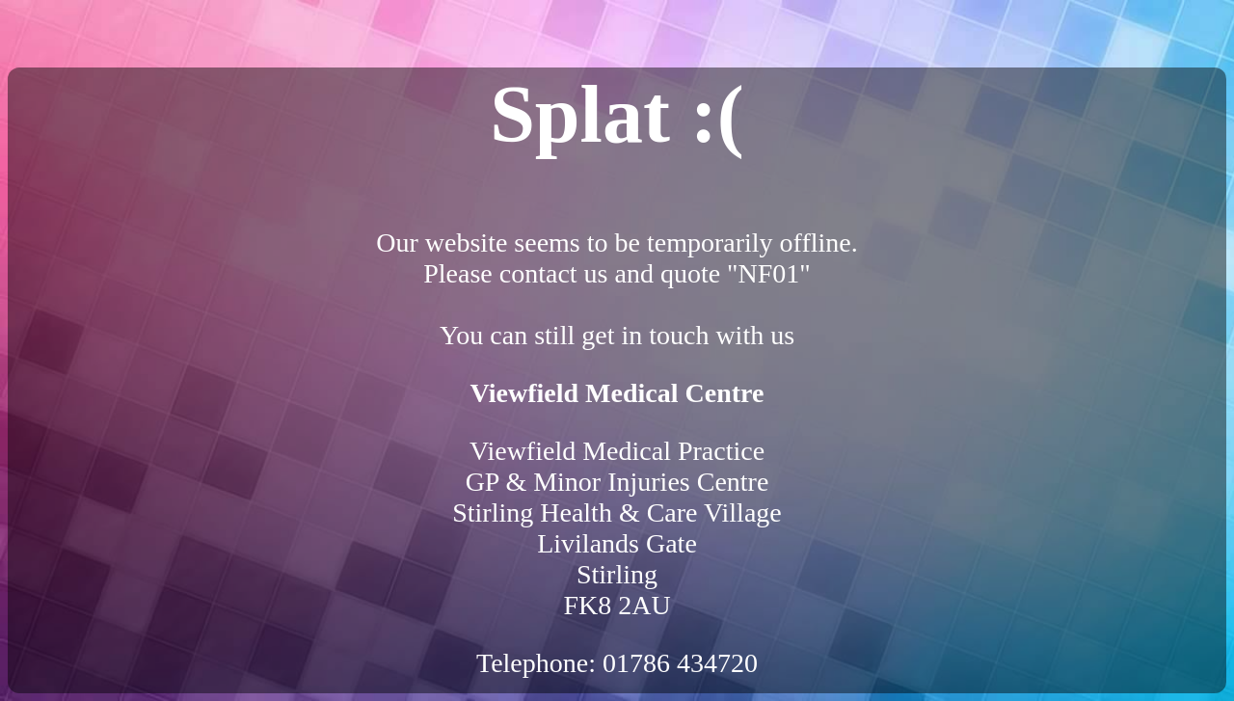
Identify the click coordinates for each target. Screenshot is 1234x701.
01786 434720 (680, 663)
